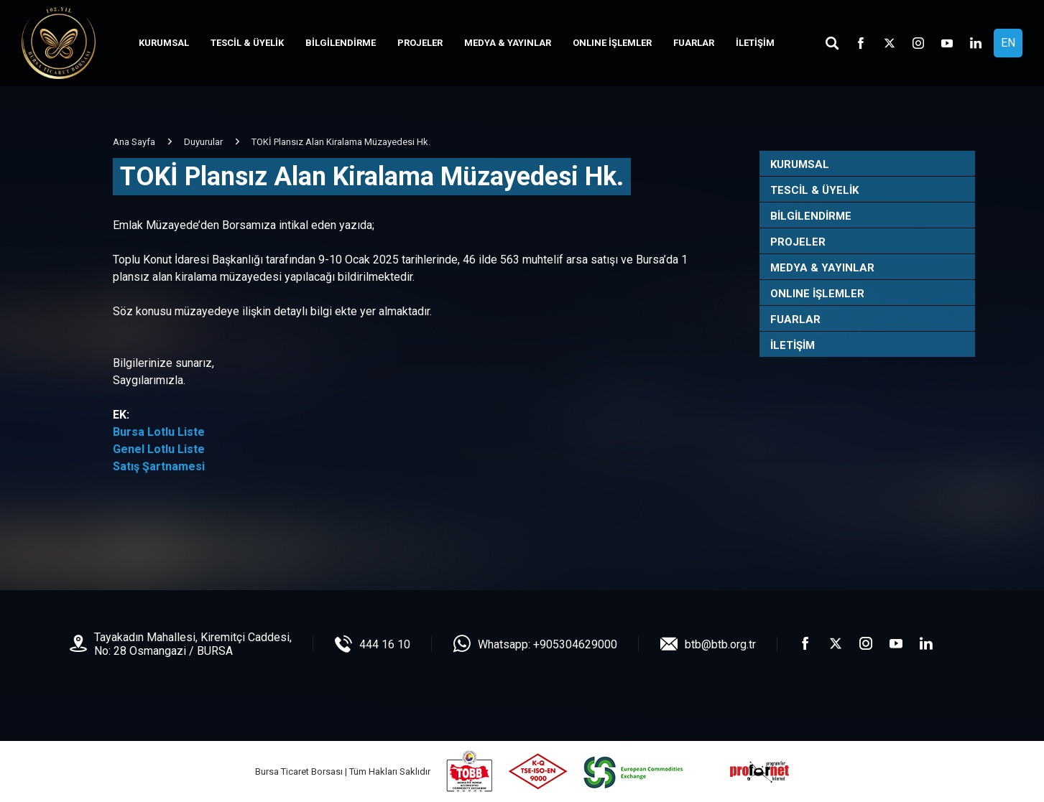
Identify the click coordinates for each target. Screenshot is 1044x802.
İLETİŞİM (755, 42)
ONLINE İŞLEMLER (612, 42)
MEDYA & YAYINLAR (507, 42)
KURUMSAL (164, 42)
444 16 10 (384, 644)
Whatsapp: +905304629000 (547, 644)
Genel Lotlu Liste (159, 449)
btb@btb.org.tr (720, 644)
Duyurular (203, 141)
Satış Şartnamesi (159, 466)
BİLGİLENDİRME (340, 42)
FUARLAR (693, 42)
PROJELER (420, 42)
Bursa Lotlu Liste (159, 432)
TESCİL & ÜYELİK (247, 42)
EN (1008, 43)
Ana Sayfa (134, 141)
